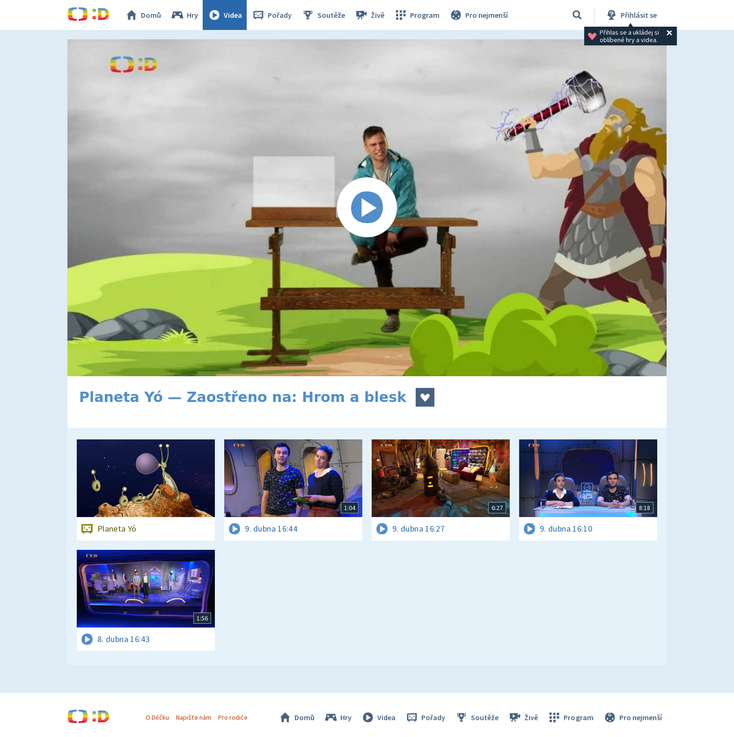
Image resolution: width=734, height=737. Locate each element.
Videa (224, 15)
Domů (143, 15)
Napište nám (193, 717)
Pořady (271, 15)
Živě (369, 15)
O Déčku (157, 717)
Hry (184, 15)
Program (417, 15)
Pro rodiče (233, 717)
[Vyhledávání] (577, 15)
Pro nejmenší (478, 15)
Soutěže (323, 15)
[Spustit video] (367, 207)
